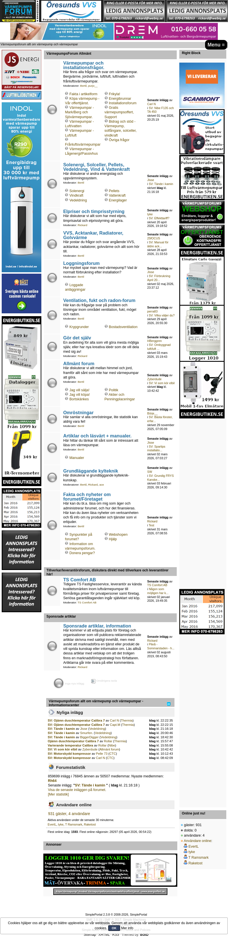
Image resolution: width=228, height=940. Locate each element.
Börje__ (152, 413)
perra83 (152, 311)
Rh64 (52, 781)
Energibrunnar (120, 99)
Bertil (83, 85)
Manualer (76, 458)
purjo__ (92, 85)
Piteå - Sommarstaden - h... (160, 646)
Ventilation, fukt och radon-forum (99, 300)
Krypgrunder (79, 327)
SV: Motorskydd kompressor (69, 753)
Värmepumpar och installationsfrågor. (83, 65)
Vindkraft (76, 195)
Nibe (111, 745)
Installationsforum (123, 103)
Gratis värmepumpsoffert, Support (119, 112)
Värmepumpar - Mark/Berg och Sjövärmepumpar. (79, 112)
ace (101, 484)
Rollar (108, 741)
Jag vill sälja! (79, 390)
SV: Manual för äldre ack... (158, 244)
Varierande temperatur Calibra (70, 745)
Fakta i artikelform (83, 94)
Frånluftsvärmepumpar (82, 144)
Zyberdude (154, 379)
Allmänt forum (78, 363)
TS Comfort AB (79, 579)
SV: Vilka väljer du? (161, 315)
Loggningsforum (81, 263)
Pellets (114, 191)
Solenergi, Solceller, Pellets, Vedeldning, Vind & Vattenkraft (96, 167)
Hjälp (113, 539)
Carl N (151, 104)
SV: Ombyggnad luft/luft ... (159, 346)
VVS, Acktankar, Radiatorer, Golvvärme (93, 235)
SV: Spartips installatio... (156, 448)
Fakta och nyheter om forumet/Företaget (87, 496)
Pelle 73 (102, 753)
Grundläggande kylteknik (90, 470)
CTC (112, 753)
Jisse (150, 180)
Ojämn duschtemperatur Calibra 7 (73, 741)
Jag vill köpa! (79, 395)
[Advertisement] (21, 698)
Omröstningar (78, 412)
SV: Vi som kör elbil (161, 383)
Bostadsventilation (123, 327)
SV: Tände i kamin (161, 184)
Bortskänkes (79, 399)
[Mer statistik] (58, 794)
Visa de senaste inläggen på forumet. (77, 790)
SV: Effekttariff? (159, 218)
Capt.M (115, 724)
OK (114, 928)
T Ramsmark (73, 824)
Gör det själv (77, 337)
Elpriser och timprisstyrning (93, 211)
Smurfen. (86, 733)
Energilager (118, 200)
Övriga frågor (119, 140)
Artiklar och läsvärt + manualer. (97, 435)
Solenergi (76, 191)
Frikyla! (114, 94)
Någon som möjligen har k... (158, 591)
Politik (113, 390)
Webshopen (118, 535)
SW (149, 471)
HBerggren (154, 341)
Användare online (197, 841)
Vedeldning (78, 200)
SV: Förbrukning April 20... (158, 278)
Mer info (127, 928)
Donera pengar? (82, 553)
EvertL (52, 824)
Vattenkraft (117, 195)
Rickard (82, 225)
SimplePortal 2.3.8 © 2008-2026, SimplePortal (116, 914)
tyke (150, 214)
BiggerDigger (89, 737)
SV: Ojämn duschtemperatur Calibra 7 (76, 720)
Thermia (127, 720)
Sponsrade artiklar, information (97, 625)
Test (151, 525)
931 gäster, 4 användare (69, 814)
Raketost (90, 824)
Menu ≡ (216, 45)
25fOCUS (153, 238)
